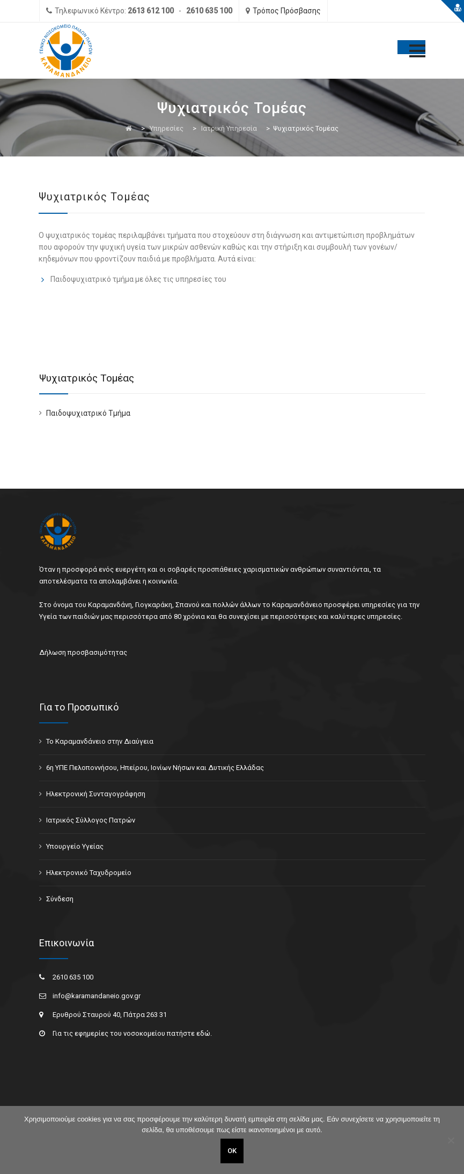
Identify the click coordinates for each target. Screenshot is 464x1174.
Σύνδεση (59, 899)
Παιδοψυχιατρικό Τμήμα (88, 413)
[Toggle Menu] (411, 47)
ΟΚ (232, 1151)
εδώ (203, 1033)
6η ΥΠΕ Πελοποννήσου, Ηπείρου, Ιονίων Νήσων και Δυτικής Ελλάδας (155, 768)
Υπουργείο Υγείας (75, 846)
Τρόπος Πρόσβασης (287, 10)
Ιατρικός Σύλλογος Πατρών (90, 820)
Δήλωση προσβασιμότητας (83, 652)
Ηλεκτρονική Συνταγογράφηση (95, 794)
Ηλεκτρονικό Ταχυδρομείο (88, 873)
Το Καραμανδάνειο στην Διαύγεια (99, 741)
